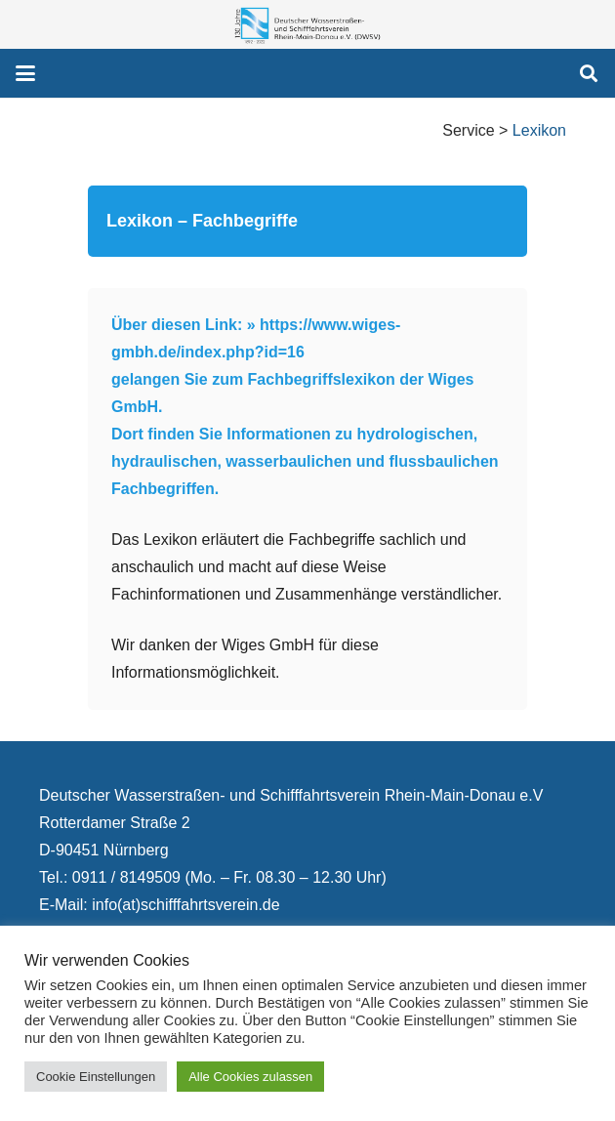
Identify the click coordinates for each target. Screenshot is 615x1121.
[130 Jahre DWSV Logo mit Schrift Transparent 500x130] (307, 25)
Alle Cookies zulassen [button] (250, 1076)
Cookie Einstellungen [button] (95, 1076)
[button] (25, 73)
